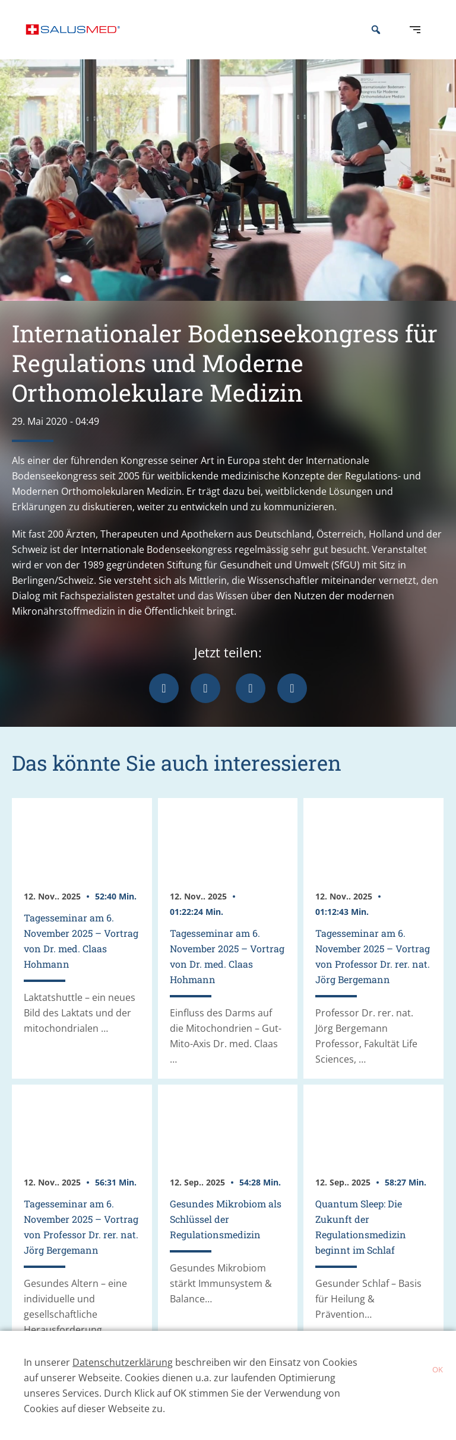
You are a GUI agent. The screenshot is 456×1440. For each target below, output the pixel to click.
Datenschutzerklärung (122, 1362)
